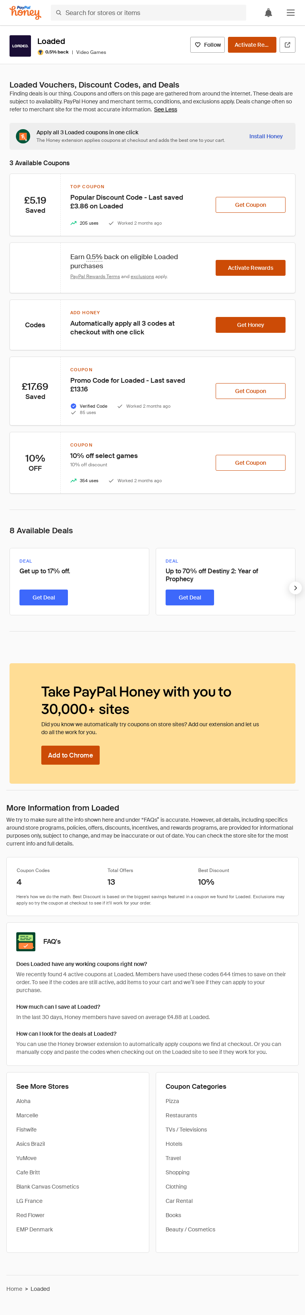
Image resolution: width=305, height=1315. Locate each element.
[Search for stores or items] (148, 13)
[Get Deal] (43, 597)
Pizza (172, 1101)
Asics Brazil (30, 1143)
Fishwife (26, 1129)
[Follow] (207, 45)
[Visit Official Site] (287, 45)
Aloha (23, 1101)
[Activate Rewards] (252, 45)
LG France (29, 1200)
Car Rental (179, 1200)
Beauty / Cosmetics (190, 1229)
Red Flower (30, 1215)
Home (14, 1288)
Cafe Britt (28, 1172)
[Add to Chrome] (70, 755)
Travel (173, 1158)
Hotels (174, 1143)
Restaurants (181, 1115)
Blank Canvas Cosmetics (47, 1186)
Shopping (177, 1172)
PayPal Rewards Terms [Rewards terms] (95, 276)
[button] (290, 12)
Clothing (176, 1186)
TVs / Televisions (186, 1129)
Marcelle (27, 1115)
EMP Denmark (34, 1229)
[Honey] (25, 13)
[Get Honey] (251, 325)
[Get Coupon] (251, 205)
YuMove (26, 1158)
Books (173, 1215)
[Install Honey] (266, 136)
